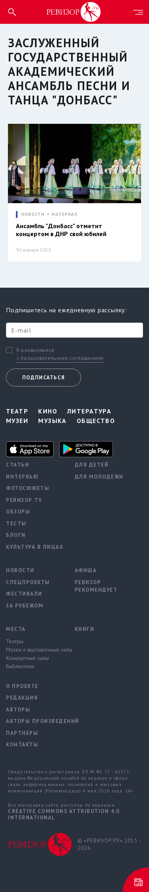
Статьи (17, 464)
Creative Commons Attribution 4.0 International (63, 814)
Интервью (22, 476)
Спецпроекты (28, 582)
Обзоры (18, 511)
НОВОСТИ (33, 214)
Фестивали (24, 593)
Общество (96, 421)
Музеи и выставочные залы (34, 649)
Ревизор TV (24, 500)
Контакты (22, 744)
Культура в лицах (34, 547)
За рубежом (24, 605)
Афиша (86, 570)
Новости (20, 570)
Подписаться (43, 377)
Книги (85, 629)
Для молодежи (99, 476)
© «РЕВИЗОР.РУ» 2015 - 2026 (109, 844)
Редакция (22, 697)
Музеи (17, 421)
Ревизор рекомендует (96, 586)
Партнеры (22, 733)
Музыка (52, 421)
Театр (17, 411)
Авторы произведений (34, 721)
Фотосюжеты (27, 488)
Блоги (16, 535)
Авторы (18, 709)
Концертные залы (27, 657)
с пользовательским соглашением (60, 358)
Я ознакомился (35, 350)
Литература (89, 411)
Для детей (92, 464)
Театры (14, 641)
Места (16, 629)
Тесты (16, 523)
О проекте (22, 686)
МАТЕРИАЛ (64, 214)
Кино (47, 411)
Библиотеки (20, 666)
